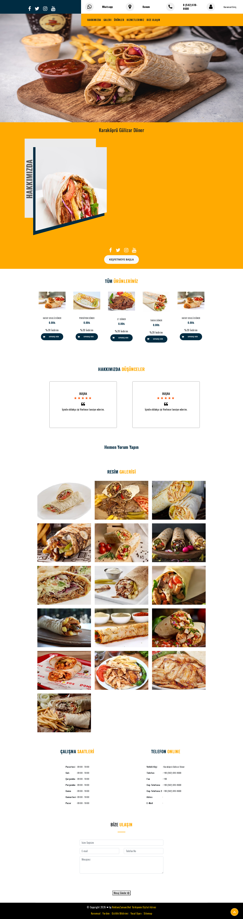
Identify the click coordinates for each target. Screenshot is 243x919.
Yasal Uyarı (136, 913)
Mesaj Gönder (121, 893)
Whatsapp (107, 7)
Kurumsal (95, 913)
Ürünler (119, 20)
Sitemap (148, 913)
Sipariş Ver (54, 336)
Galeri (107, 20)
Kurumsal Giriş (230, 7)
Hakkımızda (94, 20)
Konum (146, 7)
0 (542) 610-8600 (190, 7)
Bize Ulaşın (153, 20)
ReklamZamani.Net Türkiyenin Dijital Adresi (134, 907)
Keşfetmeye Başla (121, 259)
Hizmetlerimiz (135, 20)
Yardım (106, 913)
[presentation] (121, 882)
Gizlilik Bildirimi (120, 913)
